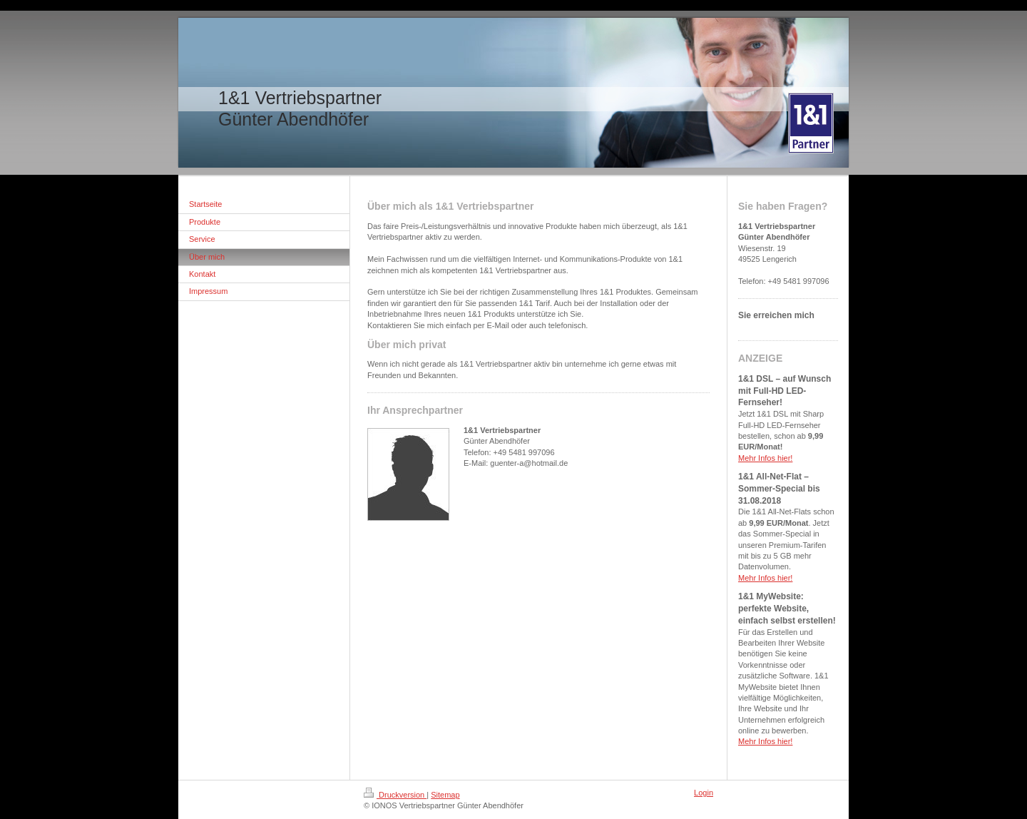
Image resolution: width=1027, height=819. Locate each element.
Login (703, 792)
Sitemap (445, 794)
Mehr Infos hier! (765, 458)
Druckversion (395, 794)
